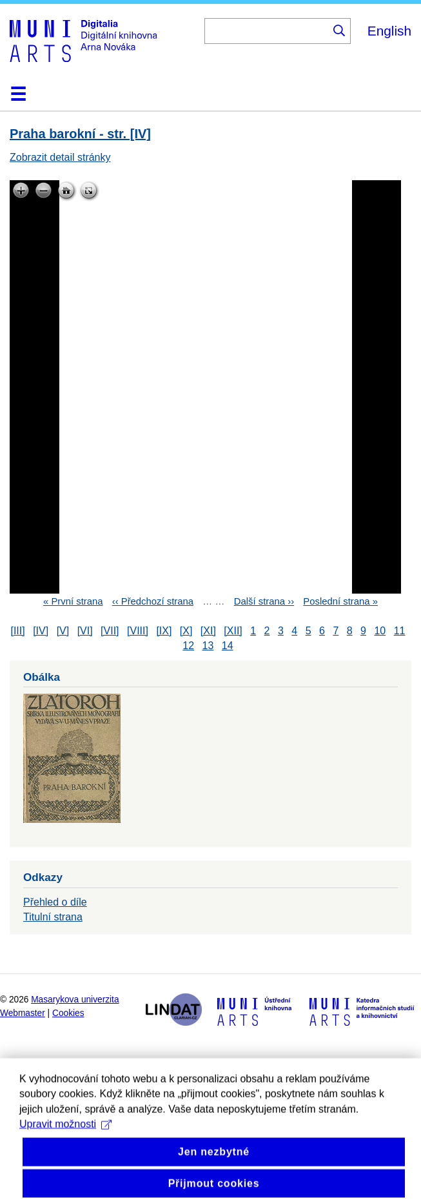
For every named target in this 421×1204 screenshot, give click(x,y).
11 (400, 630)
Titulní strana (53, 916)
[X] (186, 630)
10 (380, 630)
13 (208, 645)
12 (188, 645)
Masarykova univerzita (75, 999)
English (389, 30)
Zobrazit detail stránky (60, 157)
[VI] (85, 630)
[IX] (163, 630)
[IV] (40, 630)
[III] (17, 630)
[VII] (110, 630)
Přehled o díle (55, 902)
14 (227, 645)
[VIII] (137, 630)
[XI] (208, 630)
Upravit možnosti (65, 1141)
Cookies (68, 1013)
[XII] (233, 630)
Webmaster (22, 1013)
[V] (63, 630)
